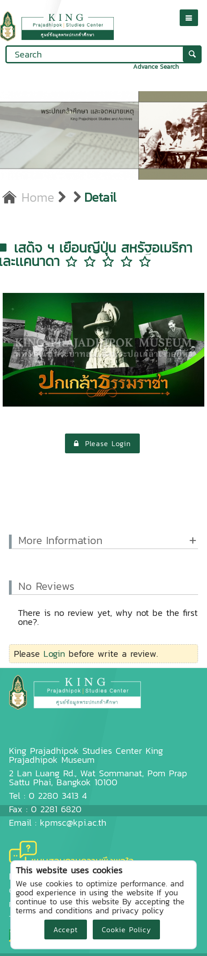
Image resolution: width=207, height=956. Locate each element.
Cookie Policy (126, 929)
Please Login (102, 443)
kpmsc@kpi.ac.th (73, 822)
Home (28, 197)
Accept (65, 929)
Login (54, 653)
